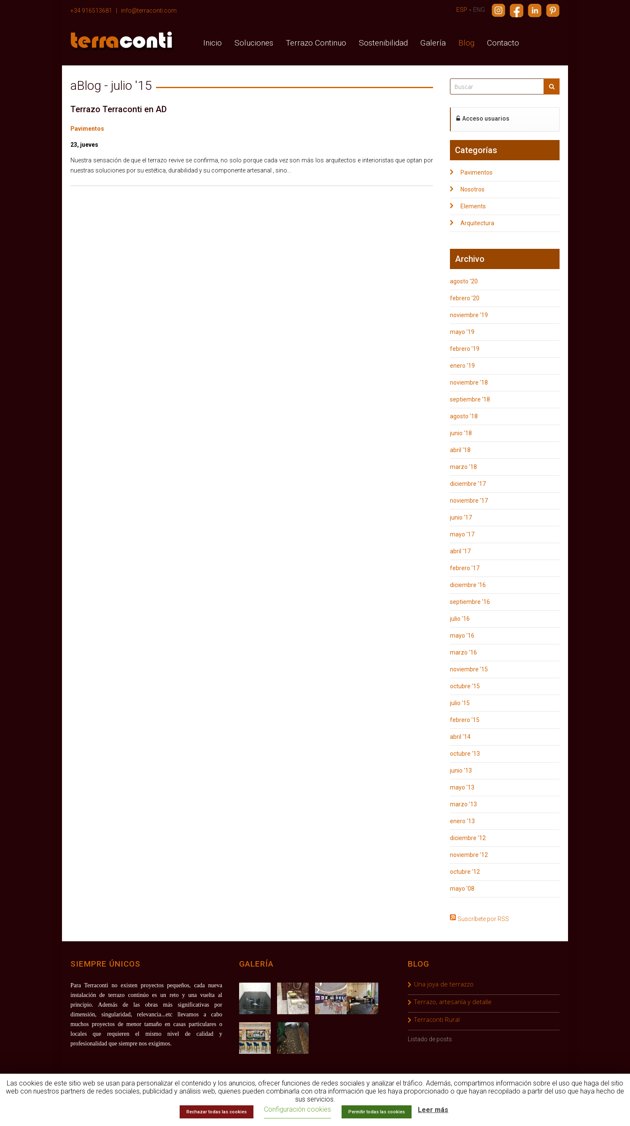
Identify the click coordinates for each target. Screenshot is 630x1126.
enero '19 (462, 365)
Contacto (503, 43)
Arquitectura (477, 223)
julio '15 (460, 703)
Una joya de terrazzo (444, 984)
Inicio (212, 43)
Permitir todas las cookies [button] (376, 1112)
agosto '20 (464, 281)
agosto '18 (464, 416)
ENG (479, 9)
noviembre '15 (469, 669)
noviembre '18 (469, 382)
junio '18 (461, 433)
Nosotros (472, 189)
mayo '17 (462, 534)
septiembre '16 (470, 601)
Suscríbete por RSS (483, 918)
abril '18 (460, 450)
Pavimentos (87, 128)
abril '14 (460, 736)
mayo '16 (462, 635)
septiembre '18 (470, 399)
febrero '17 (464, 568)
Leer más (433, 1110)
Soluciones (253, 43)
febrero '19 (464, 348)
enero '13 (462, 821)
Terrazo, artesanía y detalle (453, 1001)
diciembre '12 (468, 838)
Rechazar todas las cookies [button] (216, 1112)
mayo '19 (462, 332)
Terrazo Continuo (316, 43)
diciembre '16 (468, 585)
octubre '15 (465, 686)
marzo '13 (463, 804)
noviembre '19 (469, 315)
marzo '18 (463, 466)
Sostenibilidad (383, 43)
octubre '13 (465, 753)
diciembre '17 (468, 483)
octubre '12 (465, 871)
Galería (433, 43)
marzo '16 (463, 652)
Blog (466, 43)
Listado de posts (430, 1039)
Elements (473, 206)
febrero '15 (464, 720)
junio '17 (461, 517)
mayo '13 (462, 787)
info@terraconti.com (149, 10)
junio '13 (461, 770)
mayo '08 (462, 888)
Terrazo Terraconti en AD (118, 109)
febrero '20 (464, 298)
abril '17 (460, 551)
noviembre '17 (469, 500)
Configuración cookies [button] (297, 1109)
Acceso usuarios (482, 118)
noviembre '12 (469, 854)
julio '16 (460, 618)
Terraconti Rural (437, 1019)
